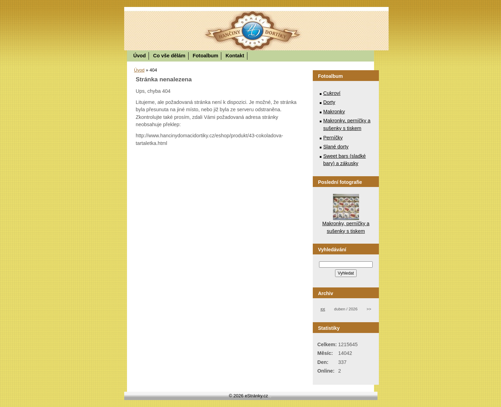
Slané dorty (336, 146)
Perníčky (333, 137)
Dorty (329, 102)
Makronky (334, 111)
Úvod (139, 55)
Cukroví (332, 93)
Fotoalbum (205, 55)
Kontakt (234, 55)
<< (322, 309)
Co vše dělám (169, 55)
